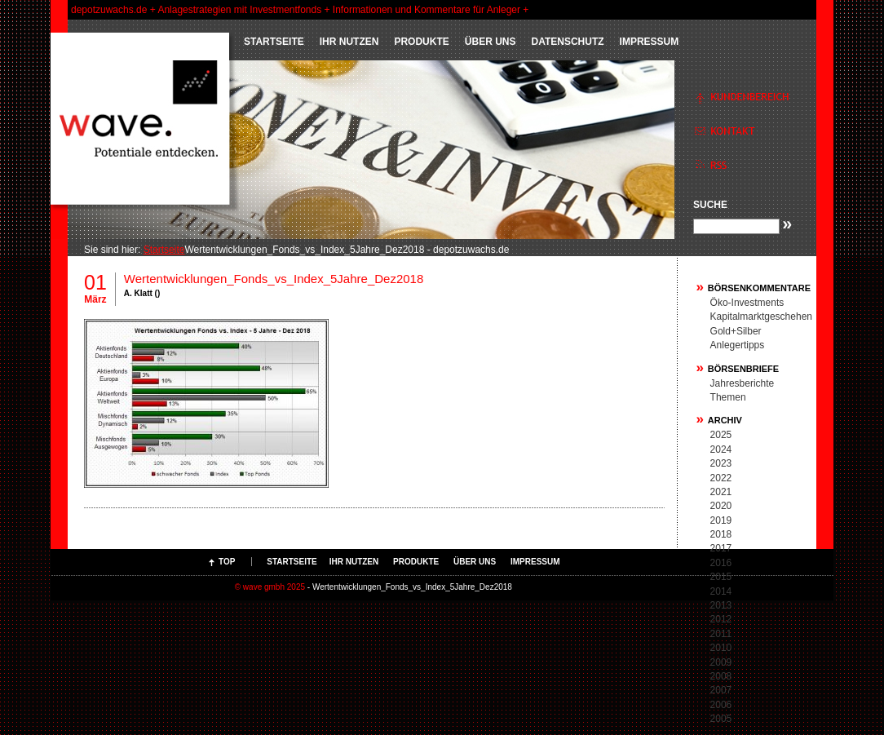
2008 (721, 676)
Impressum (649, 41)
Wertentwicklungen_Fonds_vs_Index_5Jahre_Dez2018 (273, 279)
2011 (721, 634)
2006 (721, 705)
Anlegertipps (737, 345)
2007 (721, 690)
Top (227, 561)
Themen (728, 397)
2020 (721, 505)
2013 (721, 605)
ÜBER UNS (490, 41)
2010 (721, 647)
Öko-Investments (747, 302)
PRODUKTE (421, 41)
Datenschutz (567, 41)
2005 (721, 718)
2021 (721, 492)
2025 (721, 435)
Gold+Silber (736, 331)
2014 (721, 591)
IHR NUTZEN (349, 41)
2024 (721, 449)
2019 (721, 520)
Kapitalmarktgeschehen (761, 316)
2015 (721, 576)
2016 (721, 563)
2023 (721, 463)
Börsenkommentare (759, 288)
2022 (721, 478)
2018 (721, 534)
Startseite (274, 41)
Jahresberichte (742, 383)
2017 (721, 548)
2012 (721, 619)
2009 (721, 662)
